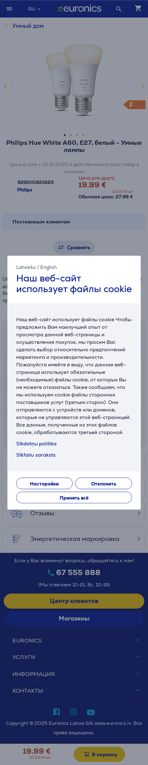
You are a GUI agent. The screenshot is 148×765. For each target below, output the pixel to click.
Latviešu (26, 267)
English (48, 267)
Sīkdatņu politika (36, 443)
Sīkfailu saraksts (36, 455)
